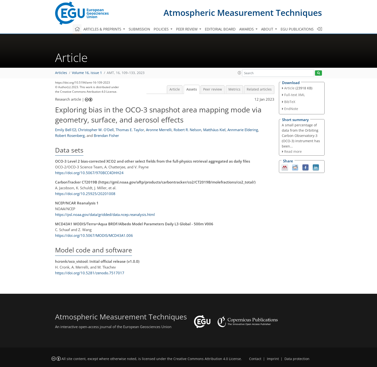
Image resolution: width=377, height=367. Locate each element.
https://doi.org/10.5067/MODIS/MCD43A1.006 (94, 235)
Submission (139, 29)
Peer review (212, 89)
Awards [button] (247, 29)
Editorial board (220, 29)
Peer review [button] (187, 29)
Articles (61, 73)
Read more (293, 151)
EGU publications (297, 29)
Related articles (259, 89)
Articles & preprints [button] (102, 29)
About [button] (267, 29)
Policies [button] (162, 29)
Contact (255, 359)
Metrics (234, 89)
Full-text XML (294, 94)
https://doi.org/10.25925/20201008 (85, 193)
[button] (239, 73)
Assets (191, 89)
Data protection (296, 359)
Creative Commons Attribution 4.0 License (207, 359)
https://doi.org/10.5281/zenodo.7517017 (89, 272)
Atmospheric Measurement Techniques (242, 12)
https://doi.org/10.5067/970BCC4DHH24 (89, 172)
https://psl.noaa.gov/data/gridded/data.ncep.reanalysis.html (105, 214)
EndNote (291, 108)
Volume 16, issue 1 (87, 73)
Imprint (273, 359)
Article (175, 89)
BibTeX (289, 101)
